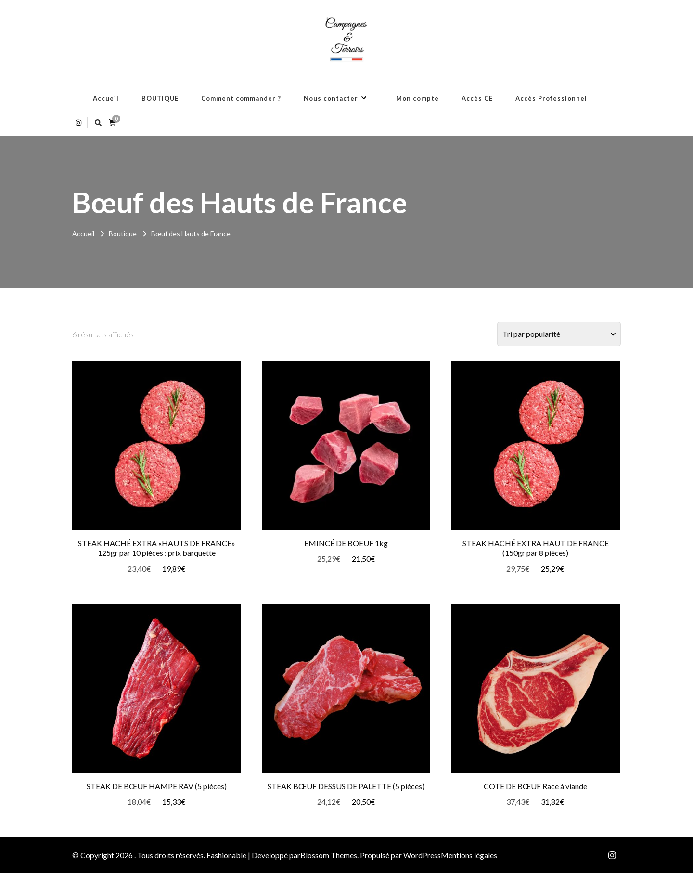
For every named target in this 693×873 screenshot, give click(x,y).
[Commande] (559, 334)
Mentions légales (469, 855)
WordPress (422, 855)
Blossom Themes (328, 855)
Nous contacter (331, 98)
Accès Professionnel (551, 98)
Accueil (106, 98)
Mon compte (417, 98)
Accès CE (477, 98)
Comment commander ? (241, 98)
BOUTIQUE (160, 98)
